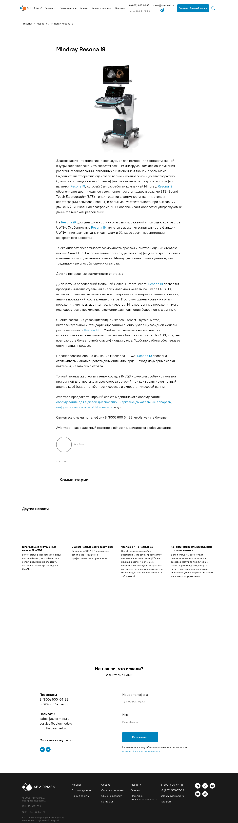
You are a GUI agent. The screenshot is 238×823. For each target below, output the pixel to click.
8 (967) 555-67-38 (54, 705)
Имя (125, 715)
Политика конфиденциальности (144, 798)
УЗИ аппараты (102, 407)
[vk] (48, 749)
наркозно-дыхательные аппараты (145, 402)
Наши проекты (80, 796)
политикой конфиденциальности (141, 751)
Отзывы (135, 790)
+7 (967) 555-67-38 (172, 790)
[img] (161, 10)
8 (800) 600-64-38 (54, 700)
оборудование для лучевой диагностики (87, 402)
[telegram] (42, 749)
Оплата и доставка (101, 8)
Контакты (120, 8)
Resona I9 (165, 186)
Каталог (49, 8)
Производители (68, 8)
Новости (136, 785)
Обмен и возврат (111, 796)
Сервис (83, 8)
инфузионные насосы (73, 407)
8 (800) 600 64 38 (139, 5)
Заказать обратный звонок (193, 8)
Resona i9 (77, 186)
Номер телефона (135, 695)
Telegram (166, 801)
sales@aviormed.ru (163, 5)
